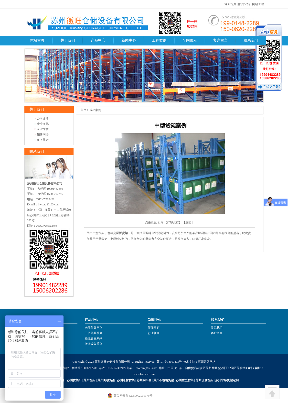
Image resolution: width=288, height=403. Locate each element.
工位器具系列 (93, 333)
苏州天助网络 (206, 361)
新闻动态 (154, 327)
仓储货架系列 (93, 327)
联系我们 (251, 40)
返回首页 (230, 4)
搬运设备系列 (93, 344)
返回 (188, 222)
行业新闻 (154, 333)
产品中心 (98, 40)
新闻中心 (128, 40)
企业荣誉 (43, 129)
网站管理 (258, 4)
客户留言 (220, 40)
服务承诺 (43, 140)
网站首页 (37, 40)
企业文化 (43, 123)
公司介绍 (43, 118)
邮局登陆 (244, 4)
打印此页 (173, 222)
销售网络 (43, 134)
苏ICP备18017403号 (169, 361)
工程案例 (159, 40)
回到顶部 (272, 392)
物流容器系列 (93, 338)
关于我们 (67, 40)
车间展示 (189, 40)
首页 (83, 110)
